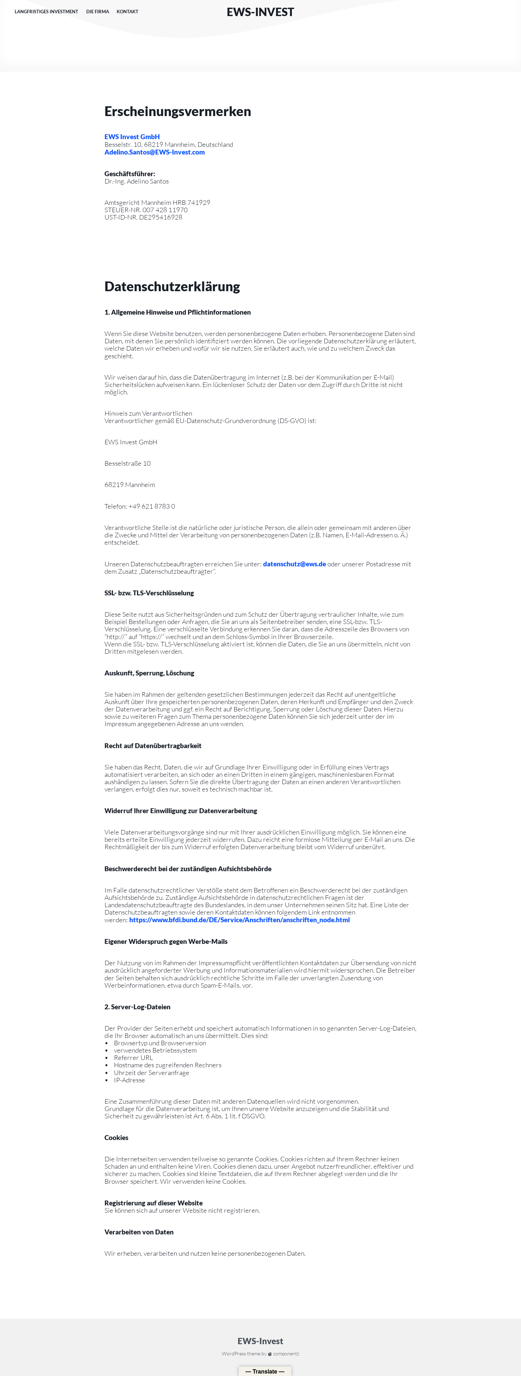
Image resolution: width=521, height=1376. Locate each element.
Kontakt (127, 11)
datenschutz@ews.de (294, 564)
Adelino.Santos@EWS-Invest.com (154, 152)
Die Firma (97, 11)
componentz (283, 1353)
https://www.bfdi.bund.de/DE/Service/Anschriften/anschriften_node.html (239, 920)
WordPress (234, 1353)
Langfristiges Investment (46, 11)
